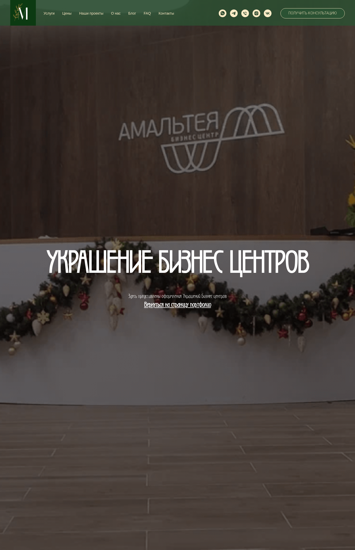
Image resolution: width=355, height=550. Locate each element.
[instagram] (256, 13)
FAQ (147, 13)
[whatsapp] (222, 13)
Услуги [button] (49, 13)
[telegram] (234, 13)
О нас (116, 13)
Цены (66, 13)
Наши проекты (91, 13)
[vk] (268, 13)
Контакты (166, 13)
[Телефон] (245, 13)
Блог (132, 13)
